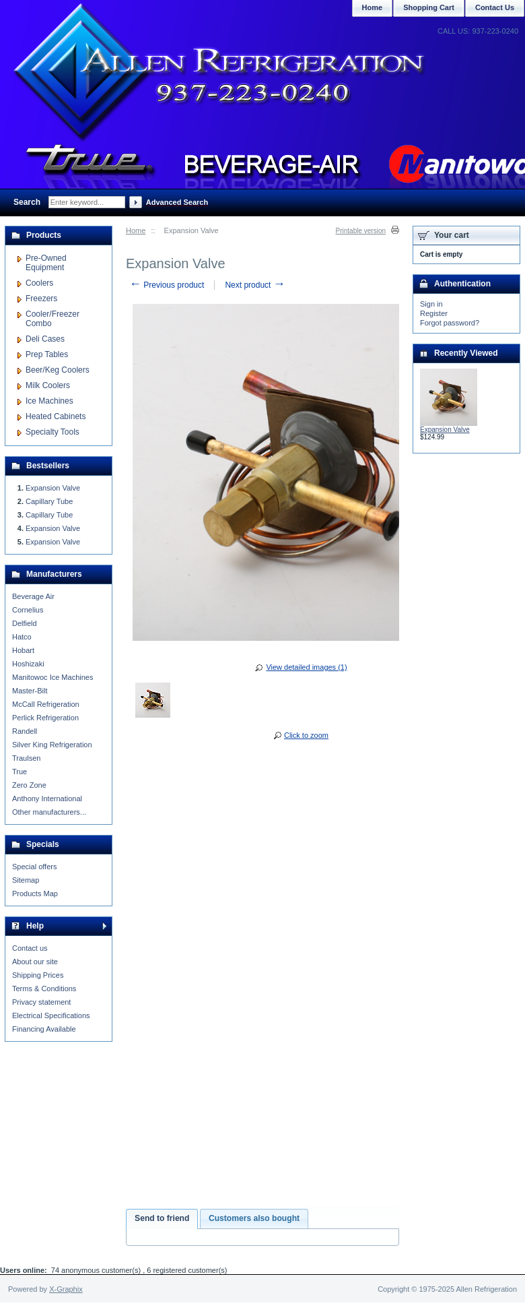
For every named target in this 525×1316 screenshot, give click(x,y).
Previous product (166, 285)
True (19, 771)
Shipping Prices (37, 975)
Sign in (431, 304)
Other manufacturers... (49, 812)
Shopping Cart (428, 7)
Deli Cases (45, 339)
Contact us (30, 948)
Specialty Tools (52, 432)
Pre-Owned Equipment (46, 262)
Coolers (39, 283)
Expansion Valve (53, 488)
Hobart (23, 650)
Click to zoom (306, 735)
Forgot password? (449, 323)
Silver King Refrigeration (52, 745)
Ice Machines (49, 401)
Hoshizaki (28, 664)
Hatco (22, 637)
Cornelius (27, 610)
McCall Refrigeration (45, 704)
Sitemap (25, 880)
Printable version (361, 230)
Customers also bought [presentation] (254, 1218)
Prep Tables (47, 354)
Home (135, 230)
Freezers (41, 298)
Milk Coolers (48, 385)
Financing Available (44, 1029)
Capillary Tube (49, 501)
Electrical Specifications (51, 1015)
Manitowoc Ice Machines (52, 677)
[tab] (162, 1219)
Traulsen (26, 758)
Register (434, 313)
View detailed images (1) (306, 667)
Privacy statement (41, 1002)
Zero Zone (29, 785)
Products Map (35, 893)
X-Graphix (66, 1289)
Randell (24, 731)
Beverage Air (33, 596)
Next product (255, 285)
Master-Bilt (30, 691)
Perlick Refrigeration (45, 718)
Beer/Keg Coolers (58, 370)
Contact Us (494, 7)
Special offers (34, 867)
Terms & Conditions (44, 988)
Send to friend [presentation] (162, 1218)
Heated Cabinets (55, 416)
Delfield (24, 623)
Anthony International (47, 798)
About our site (35, 962)
